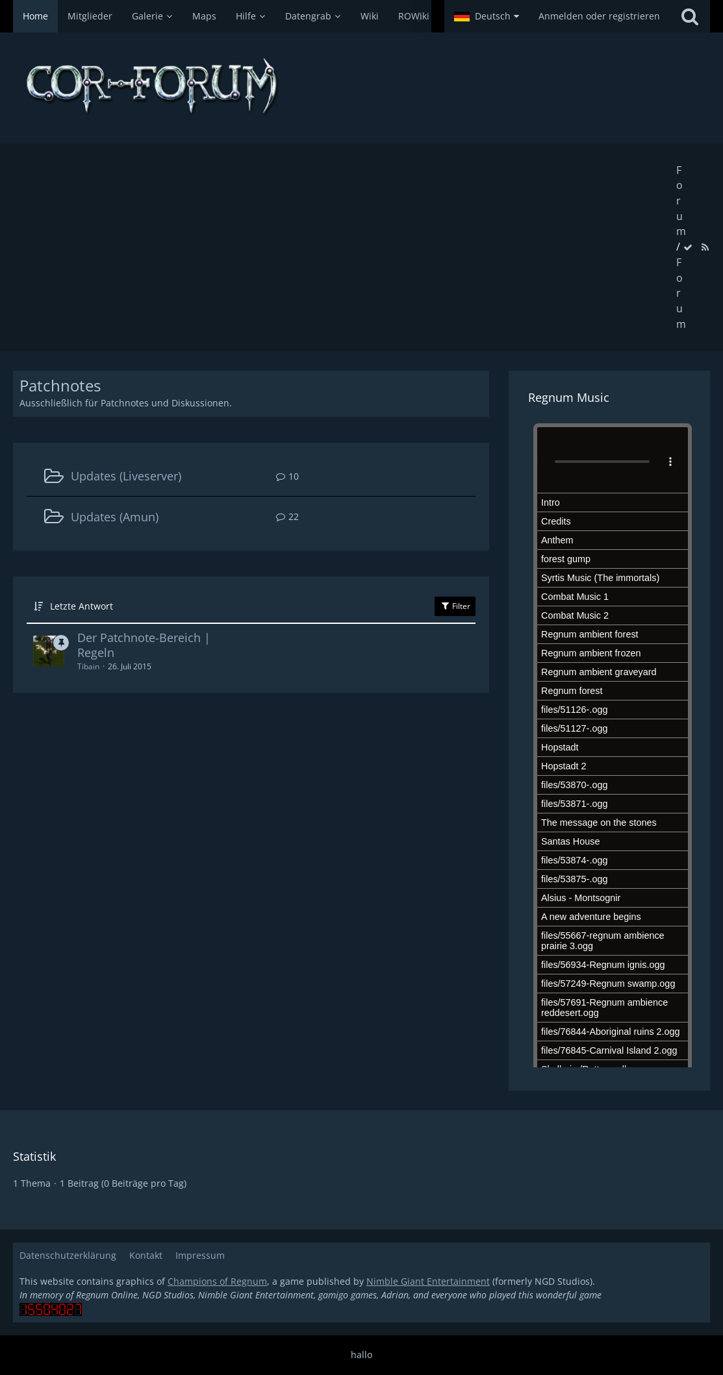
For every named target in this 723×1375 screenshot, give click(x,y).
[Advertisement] (344, 247)
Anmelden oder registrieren (599, 16)
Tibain (88, 666)
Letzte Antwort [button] (81, 606)
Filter (455, 606)
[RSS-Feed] (705, 247)
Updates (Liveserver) (126, 476)
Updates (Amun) (115, 517)
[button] (486, 16)
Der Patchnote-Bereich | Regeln (143, 645)
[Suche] (690, 16)
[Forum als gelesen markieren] (688, 247)
